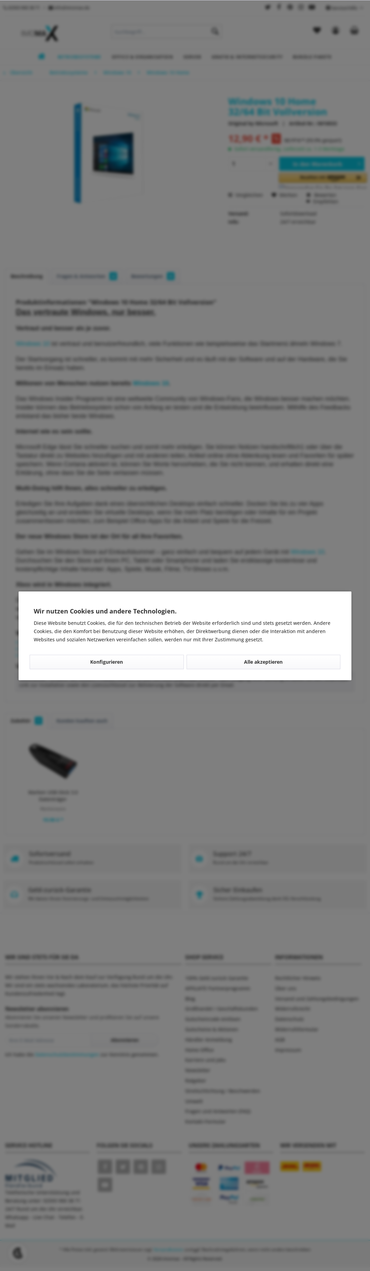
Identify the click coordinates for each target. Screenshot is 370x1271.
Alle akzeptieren (263, 662)
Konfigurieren (106, 662)
